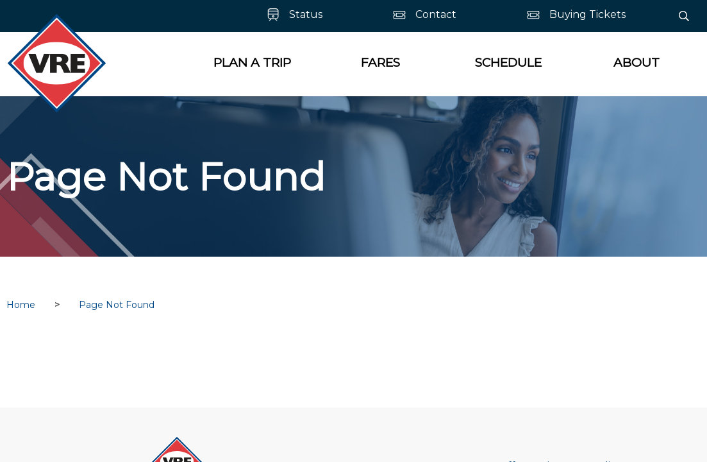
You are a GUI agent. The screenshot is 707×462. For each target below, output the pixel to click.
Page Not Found (116, 305)
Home (20, 305)
